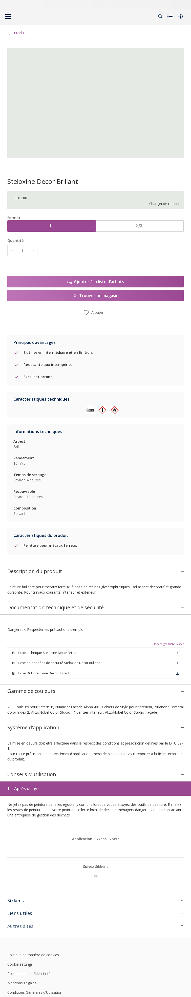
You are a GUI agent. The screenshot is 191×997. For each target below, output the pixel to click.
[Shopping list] (170, 16)
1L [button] (51, 226)
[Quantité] (22, 250)
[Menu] (8, 16)
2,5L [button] (139, 226)
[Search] (160, 16)
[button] (181, 16)
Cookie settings (20, 946)
